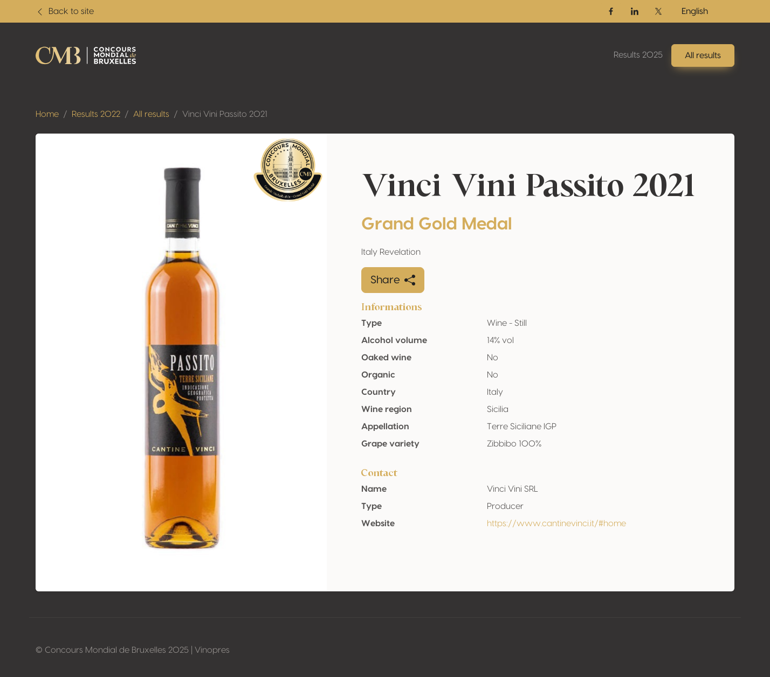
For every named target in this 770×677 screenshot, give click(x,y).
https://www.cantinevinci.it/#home (556, 523)
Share (392, 280)
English (695, 11)
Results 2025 (638, 55)
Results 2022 (96, 114)
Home (47, 114)
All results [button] (703, 55)
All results (151, 114)
